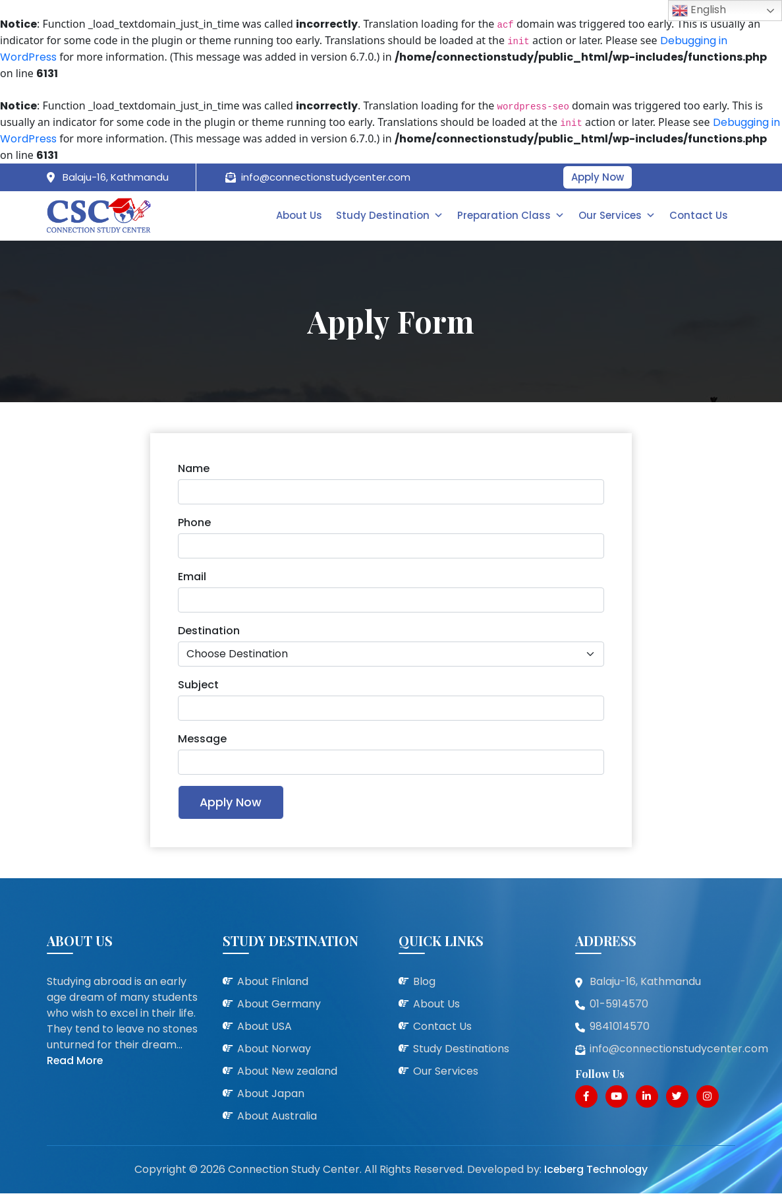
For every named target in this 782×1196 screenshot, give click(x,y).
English (699, 10)
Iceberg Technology (595, 1172)
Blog (424, 984)
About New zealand (287, 1074)
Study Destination (392, 216)
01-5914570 (619, 1007)
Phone (194, 523)
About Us (302, 216)
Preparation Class (513, 216)
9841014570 (620, 1029)
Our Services (618, 216)
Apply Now (597, 177)
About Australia (277, 1119)
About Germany (279, 1007)
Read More (75, 1063)
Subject (198, 686)
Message (202, 740)
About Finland (272, 984)
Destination (209, 632)
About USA (264, 1029)
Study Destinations (461, 1052)
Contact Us (699, 216)
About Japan (270, 1096)
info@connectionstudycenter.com (325, 177)
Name (193, 469)
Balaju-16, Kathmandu (116, 177)
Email (192, 577)
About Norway (274, 1052)
